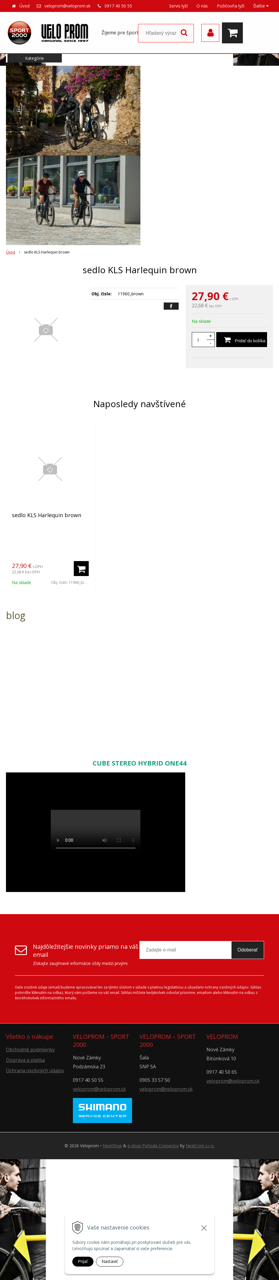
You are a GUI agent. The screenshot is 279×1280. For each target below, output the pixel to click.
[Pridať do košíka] (241, 339)
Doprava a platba (25, 1060)
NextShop (112, 1145)
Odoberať (247, 949)
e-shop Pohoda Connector (153, 1145)
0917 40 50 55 (118, 6)
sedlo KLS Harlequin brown (46, 515)
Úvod (24, 6)
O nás (202, 6)
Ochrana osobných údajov (35, 1070)
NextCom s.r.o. (200, 1145)
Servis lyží (178, 6)
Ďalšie (261, 6)
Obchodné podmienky (30, 1049)
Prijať (83, 1261)
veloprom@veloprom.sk (68, 6)
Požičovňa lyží (230, 6)
